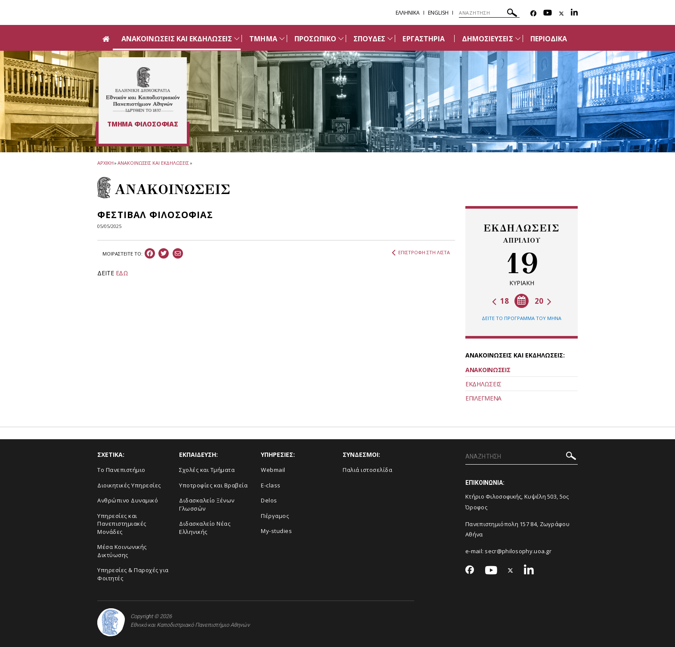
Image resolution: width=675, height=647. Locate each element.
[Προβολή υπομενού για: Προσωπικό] (341, 38)
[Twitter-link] (561, 13)
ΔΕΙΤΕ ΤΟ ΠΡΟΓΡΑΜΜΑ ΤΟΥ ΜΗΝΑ (521, 318)
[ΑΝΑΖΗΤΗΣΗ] (489, 13)
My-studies (276, 531)
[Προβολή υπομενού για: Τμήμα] (282, 38)
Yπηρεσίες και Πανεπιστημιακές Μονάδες (121, 524)
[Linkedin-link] (574, 13)
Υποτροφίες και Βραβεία (213, 485)
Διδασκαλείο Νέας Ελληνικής (204, 528)
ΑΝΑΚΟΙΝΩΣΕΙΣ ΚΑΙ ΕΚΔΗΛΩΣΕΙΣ (176, 38)
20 (543, 301)
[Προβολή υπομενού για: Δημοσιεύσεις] (518, 38)
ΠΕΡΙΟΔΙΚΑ (548, 38)
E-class (271, 485)
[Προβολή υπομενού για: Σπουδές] (390, 38)
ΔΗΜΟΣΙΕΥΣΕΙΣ (487, 38)
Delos (269, 500)
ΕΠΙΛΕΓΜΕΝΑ (483, 398)
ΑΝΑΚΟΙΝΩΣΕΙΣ (487, 370)
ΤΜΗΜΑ (263, 38)
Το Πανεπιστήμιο (121, 470)
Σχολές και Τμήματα (207, 470)
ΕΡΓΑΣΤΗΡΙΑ (424, 38)
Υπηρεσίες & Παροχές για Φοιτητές (133, 574)
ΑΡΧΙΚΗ (105, 163)
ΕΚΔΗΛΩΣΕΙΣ (483, 384)
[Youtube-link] (547, 13)
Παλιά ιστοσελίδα (367, 470)
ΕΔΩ (122, 273)
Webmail (273, 470)
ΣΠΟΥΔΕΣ (369, 38)
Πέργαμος (275, 516)
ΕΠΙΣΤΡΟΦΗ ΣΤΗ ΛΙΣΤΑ (421, 252)
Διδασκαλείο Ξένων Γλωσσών (207, 504)
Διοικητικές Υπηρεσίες (129, 485)
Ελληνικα (408, 12)
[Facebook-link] (533, 13)
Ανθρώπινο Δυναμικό (127, 500)
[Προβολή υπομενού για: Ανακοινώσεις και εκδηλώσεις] (237, 38)
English (438, 12)
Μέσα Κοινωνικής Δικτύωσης (122, 551)
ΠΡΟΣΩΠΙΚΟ (315, 38)
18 (500, 301)
